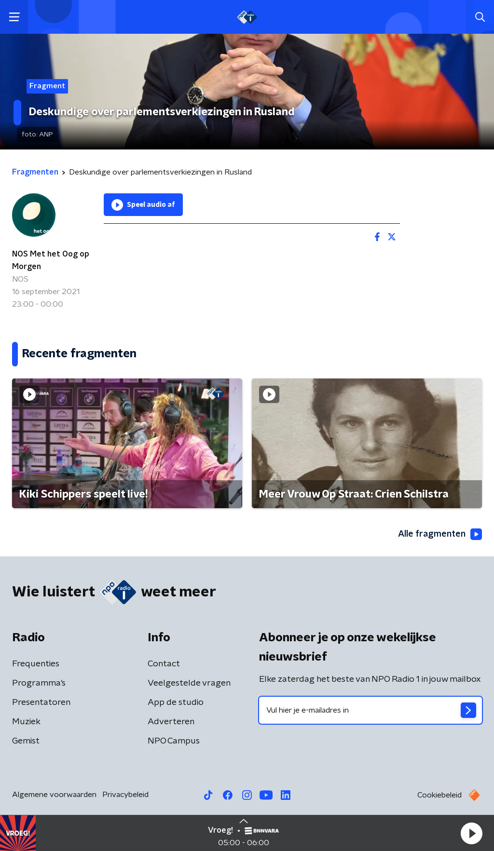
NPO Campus (174, 741)
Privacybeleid (125, 794)
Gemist (26, 741)
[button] (471, 833)
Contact (164, 664)
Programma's (39, 683)
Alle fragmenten (440, 534)
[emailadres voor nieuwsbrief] (370, 710)
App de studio (176, 702)
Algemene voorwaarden (54, 794)
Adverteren (171, 721)
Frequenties (35, 664)
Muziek (26, 721)
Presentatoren (41, 702)
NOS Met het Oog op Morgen (50, 260)
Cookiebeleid (439, 795)
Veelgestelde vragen (189, 683)
